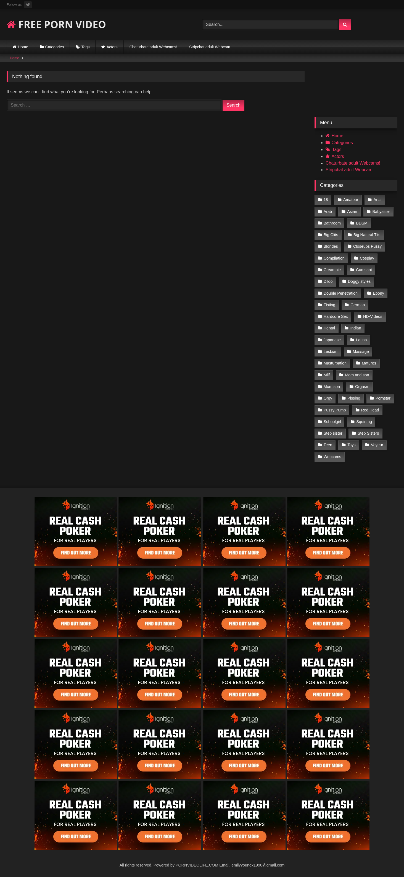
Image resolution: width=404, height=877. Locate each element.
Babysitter (381, 211)
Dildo (328, 281)
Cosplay (367, 258)
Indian (355, 328)
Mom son (332, 386)
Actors (112, 47)
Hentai (329, 328)
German (357, 305)
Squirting (364, 421)
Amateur (350, 199)
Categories (54, 47)
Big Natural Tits (367, 235)
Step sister (333, 433)
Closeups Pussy (367, 246)
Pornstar (383, 398)
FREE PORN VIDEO (56, 24)
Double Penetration (341, 293)
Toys (351, 445)
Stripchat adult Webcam (209, 47)
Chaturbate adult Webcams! (153, 47)
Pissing (353, 398)
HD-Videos (372, 316)
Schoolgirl (332, 421)
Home (23, 47)
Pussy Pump (335, 410)
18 (326, 199)
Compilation (334, 258)
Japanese (332, 340)
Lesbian (330, 351)
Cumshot (364, 270)
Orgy (328, 398)
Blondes (331, 246)
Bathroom (332, 223)
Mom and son (357, 375)
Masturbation (335, 363)
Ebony (378, 293)
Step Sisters (368, 433)
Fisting (329, 305)
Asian (352, 211)
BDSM (362, 223)
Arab (328, 211)
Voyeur (377, 445)
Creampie (332, 270)
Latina (361, 340)
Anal (378, 199)
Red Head (370, 410)
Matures (369, 363)
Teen (328, 445)
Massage (361, 351)
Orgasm (362, 386)
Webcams (332, 457)
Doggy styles (359, 281)
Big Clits (331, 235)
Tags (85, 47)
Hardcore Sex (336, 316)
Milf (327, 375)
